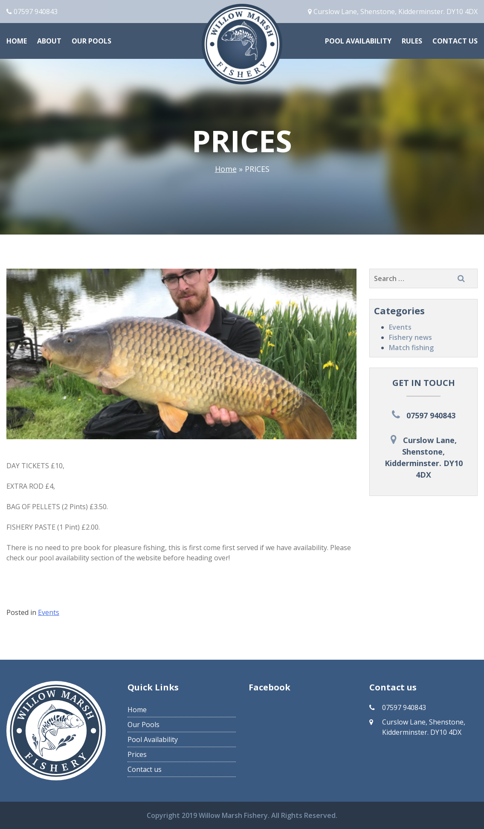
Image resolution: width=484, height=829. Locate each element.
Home (16, 41)
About (49, 41)
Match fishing (411, 347)
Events (400, 327)
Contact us (455, 41)
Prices (137, 754)
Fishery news (410, 337)
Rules (412, 41)
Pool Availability (358, 41)
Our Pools (91, 41)
